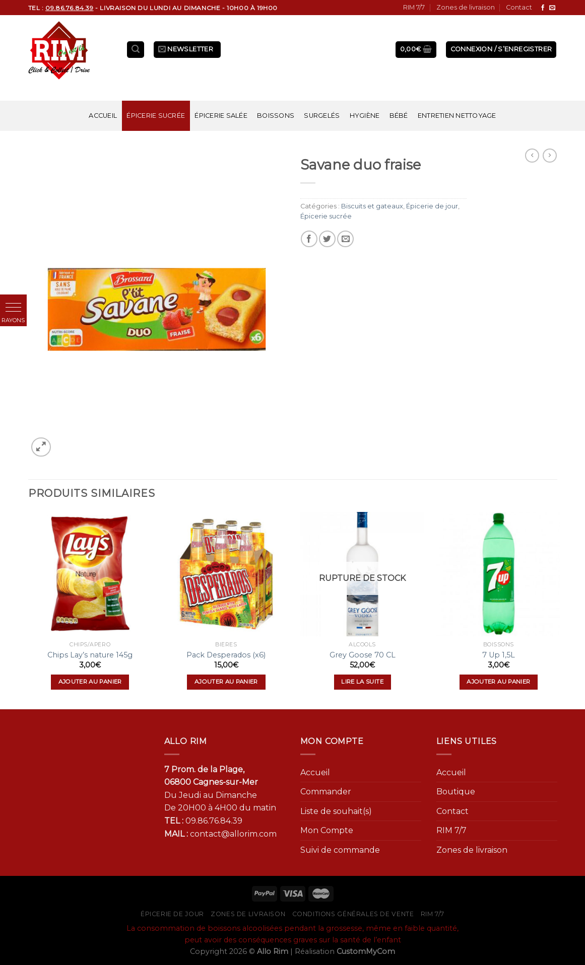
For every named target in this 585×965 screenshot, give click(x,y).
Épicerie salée (220, 115)
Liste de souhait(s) (336, 811)
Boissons (275, 115)
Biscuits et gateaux (372, 206)
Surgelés (322, 115)
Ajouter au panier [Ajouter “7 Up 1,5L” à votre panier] (498, 681)
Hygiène (365, 115)
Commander (325, 791)
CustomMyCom (366, 951)
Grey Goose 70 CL (363, 654)
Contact (519, 7)
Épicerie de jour (432, 206)
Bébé (398, 115)
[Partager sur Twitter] (327, 239)
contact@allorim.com (233, 834)
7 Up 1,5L (498, 654)
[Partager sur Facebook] (309, 239)
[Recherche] (135, 49)
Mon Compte (326, 830)
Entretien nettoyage (457, 115)
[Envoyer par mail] (345, 239)
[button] (13, 307)
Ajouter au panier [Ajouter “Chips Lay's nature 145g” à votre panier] (90, 681)
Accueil (103, 115)
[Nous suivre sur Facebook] (543, 8)
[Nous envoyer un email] (552, 8)
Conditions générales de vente (353, 914)
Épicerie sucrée (155, 115)
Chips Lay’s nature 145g (90, 654)
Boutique (455, 791)
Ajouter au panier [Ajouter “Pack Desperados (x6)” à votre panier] (226, 681)
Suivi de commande (340, 850)
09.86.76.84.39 (213, 821)
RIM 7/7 (414, 7)
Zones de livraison (465, 7)
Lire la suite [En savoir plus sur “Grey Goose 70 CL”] (362, 681)
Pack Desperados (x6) (226, 654)
